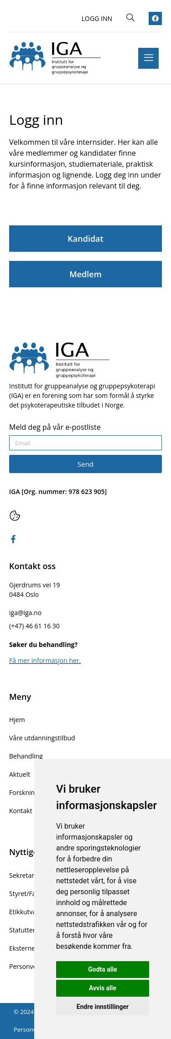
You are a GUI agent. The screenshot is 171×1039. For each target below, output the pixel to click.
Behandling (26, 756)
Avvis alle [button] (102, 988)
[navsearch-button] (130, 18)
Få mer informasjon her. (45, 660)
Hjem (17, 719)
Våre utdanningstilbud (42, 737)
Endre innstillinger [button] (103, 1006)
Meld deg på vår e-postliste (55, 427)
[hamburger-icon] (148, 58)
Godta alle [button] (102, 969)
